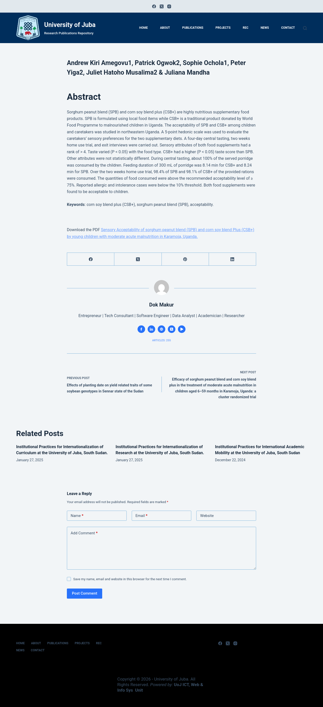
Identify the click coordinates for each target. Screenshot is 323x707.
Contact (288, 27)
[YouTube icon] (181, 329)
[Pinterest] (185, 259)
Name (77, 516)
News (265, 27)
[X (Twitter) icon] (171, 329)
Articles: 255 (161, 340)
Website (207, 515)
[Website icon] (161, 329)
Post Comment (84, 593)
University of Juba (70, 24)
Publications (192, 27)
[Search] (305, 28)
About (165, 27)
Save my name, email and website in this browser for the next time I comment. (130, 579)
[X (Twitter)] (162, 6)
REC (245, 27)
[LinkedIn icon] (151, 329)
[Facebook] (154, 6)
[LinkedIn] (232, 259)
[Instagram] (169, 6)
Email (142, 516)
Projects (223, 27)
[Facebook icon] (141, 329)
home (143, 27)
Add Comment (84, 533)
